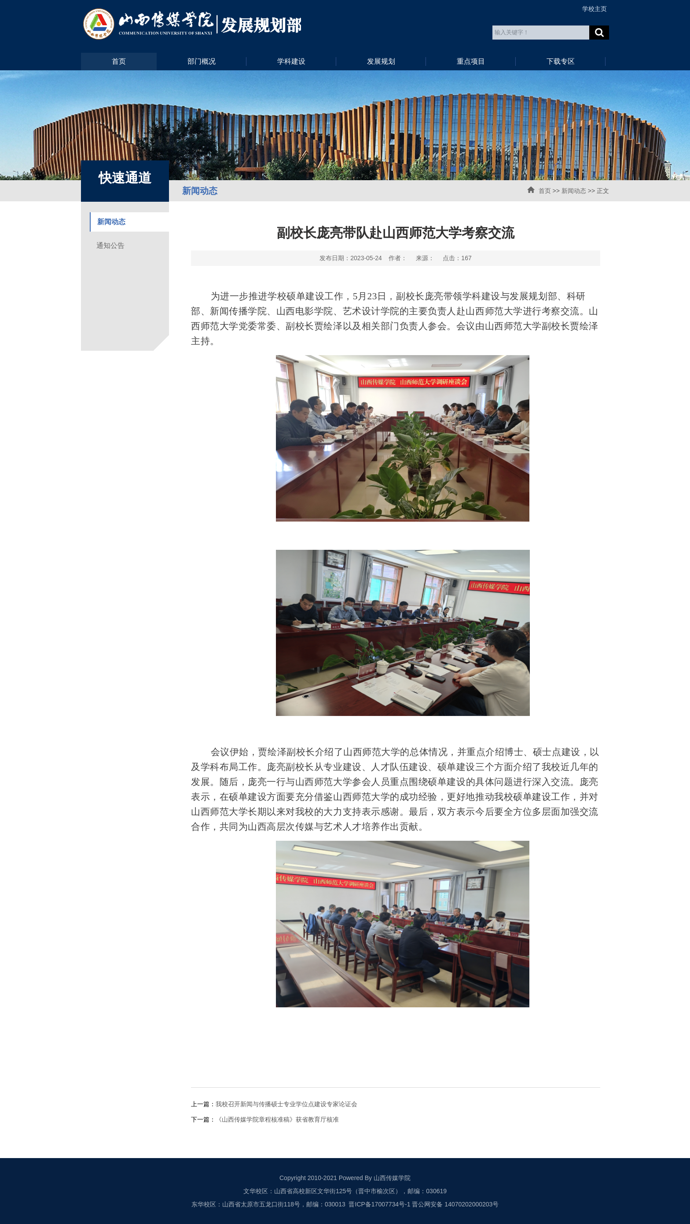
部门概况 (201, 61)
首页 (119, 61)
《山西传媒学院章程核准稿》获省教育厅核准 (277, 1119)
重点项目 (471, 61)
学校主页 (594, 8)
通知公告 (110, 245)
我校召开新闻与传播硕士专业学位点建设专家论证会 (286, 1104)
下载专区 (561, 61)
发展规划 (381, 61)
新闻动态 (574, 190)
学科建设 (291, 61)
